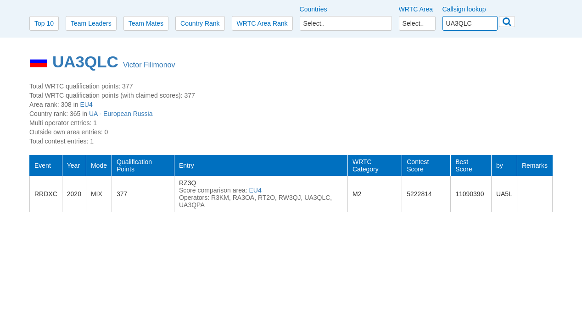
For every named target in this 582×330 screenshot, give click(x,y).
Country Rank (200, 23)
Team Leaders (91, 23)
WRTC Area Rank (262, 23)
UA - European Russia (121, 113)
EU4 (86, 104)
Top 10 (44, 23)
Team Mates (146, 23)
